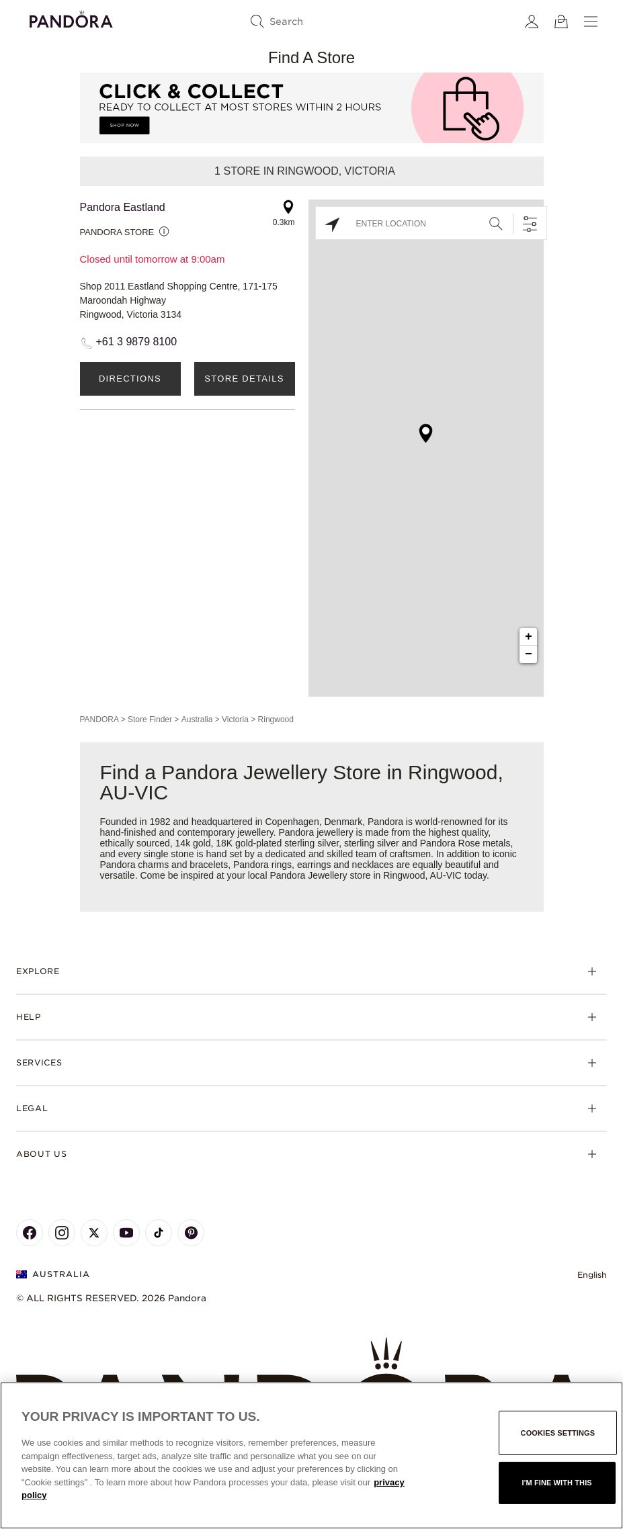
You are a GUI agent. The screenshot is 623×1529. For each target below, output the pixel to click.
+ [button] (528, 637)
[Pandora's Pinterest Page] (190, 1232)
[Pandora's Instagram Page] (61, 1232)
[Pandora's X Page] (94, 1232)
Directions (130, 379)
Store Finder (150, 719)
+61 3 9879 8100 (136, 341)
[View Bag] (561, 21)
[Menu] (591, 21)
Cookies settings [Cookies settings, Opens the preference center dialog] (558, 1433)
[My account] (531, 21)
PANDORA (99, 719)
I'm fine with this (557, 1483)
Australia (197, 719)
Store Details (244, 379)
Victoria (235, 719)
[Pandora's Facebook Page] (29, 1232)
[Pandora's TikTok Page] (158, 1232)
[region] (311, 1455)
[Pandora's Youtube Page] (126, 1232)
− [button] (528, 654)
